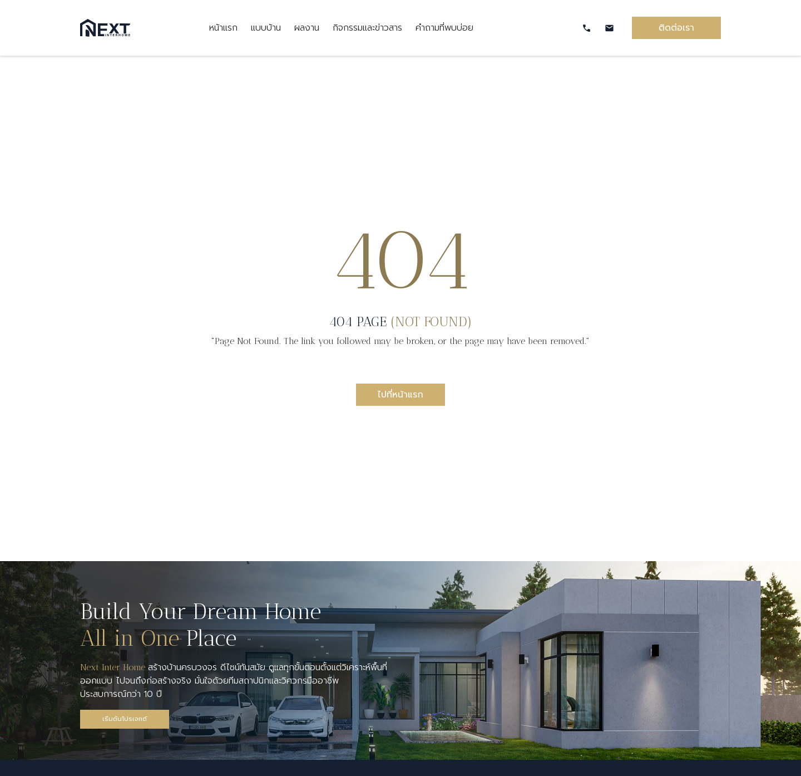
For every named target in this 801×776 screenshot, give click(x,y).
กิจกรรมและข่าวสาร (367, 28)
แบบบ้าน (266, 28)
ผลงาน (306, 28)
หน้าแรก (223, 28)
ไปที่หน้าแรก (400, 394)
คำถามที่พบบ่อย (444, 28)
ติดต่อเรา (676, 28)
